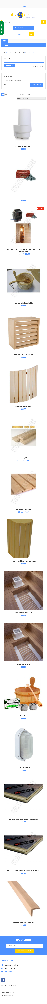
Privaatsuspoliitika (7, 996)
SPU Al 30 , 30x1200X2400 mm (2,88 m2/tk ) (24, 819)
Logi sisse (19, 28)
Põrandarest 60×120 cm (23, 613)
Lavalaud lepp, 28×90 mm (23, 458)
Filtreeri (9, 66)
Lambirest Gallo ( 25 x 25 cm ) (23, 355)
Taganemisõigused (7, 992)
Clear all (6, 84)
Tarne (3, 989)
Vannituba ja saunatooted (15, 53)
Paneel (23, 6)
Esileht (3, 53)
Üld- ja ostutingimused (8, 986)
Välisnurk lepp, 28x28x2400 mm (23, 922)
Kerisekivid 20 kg (23, 198)
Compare (36, 85)
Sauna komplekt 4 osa (23, 716)
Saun (26, 53)
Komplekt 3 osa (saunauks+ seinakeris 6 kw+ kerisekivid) (23, 250)
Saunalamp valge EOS (23, 767)
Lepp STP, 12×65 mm (23, 509)
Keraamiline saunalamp (23, 146)
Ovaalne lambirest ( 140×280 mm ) (23, 561)
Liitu (29, 28)
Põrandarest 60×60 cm (23, 664)
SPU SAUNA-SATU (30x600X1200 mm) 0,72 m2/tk (23, 871)
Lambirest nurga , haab (23, 406)
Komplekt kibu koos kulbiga (23, 303)
